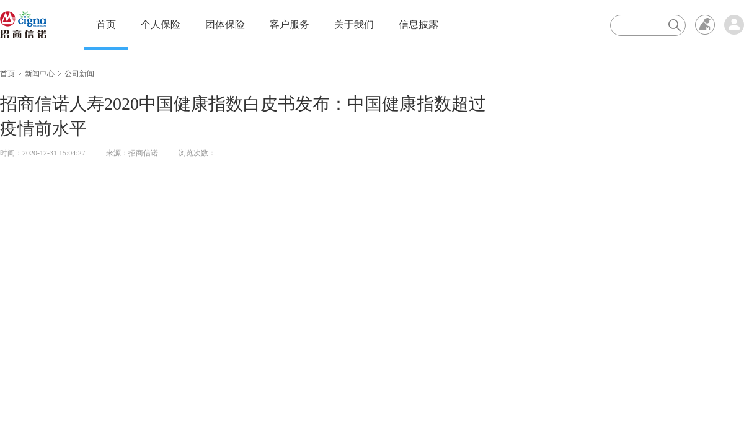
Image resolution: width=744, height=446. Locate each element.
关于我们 (354, 24)
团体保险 (225, 24)
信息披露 (418, 24)
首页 (106, 24)
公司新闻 (79, 73)
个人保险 (160, 24)
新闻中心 (40, 73)
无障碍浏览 (705, 25)
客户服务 (289, 24)
